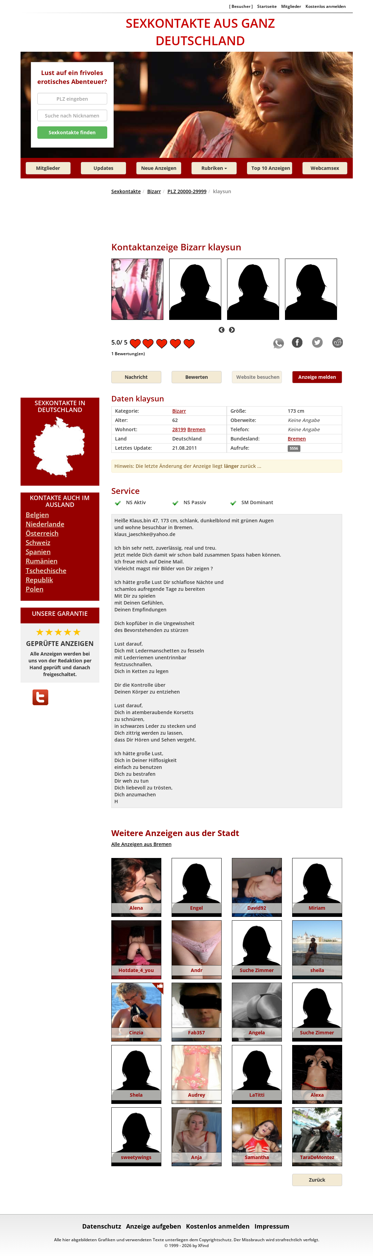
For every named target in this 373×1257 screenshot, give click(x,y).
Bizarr (154, 191)
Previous (221, 330)
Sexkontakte (126, 191)
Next (231, 330)
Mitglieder (291, 6)
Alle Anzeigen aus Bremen (141, 844)
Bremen (297, 438)
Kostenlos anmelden (326, 6)
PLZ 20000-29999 (187, 191)
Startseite (267, 6)
